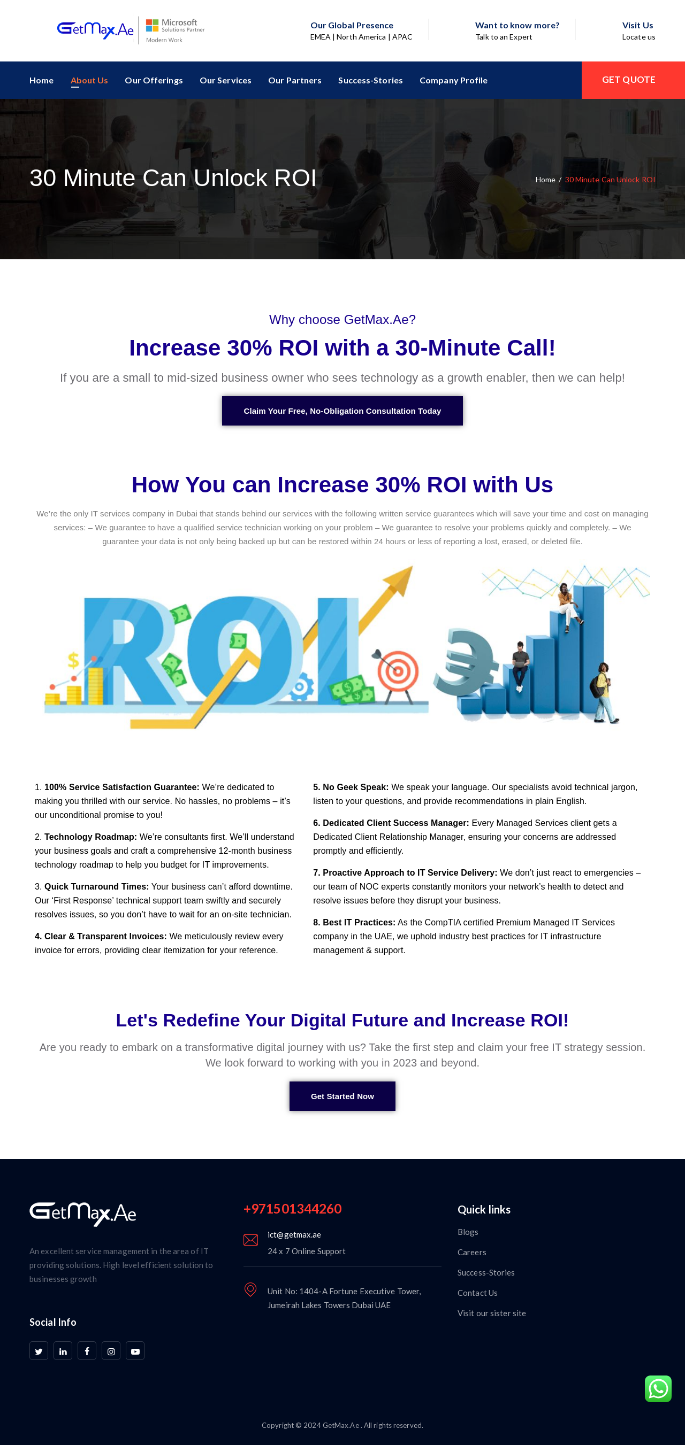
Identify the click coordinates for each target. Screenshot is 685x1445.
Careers (472, 1252)
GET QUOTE (629, 79)
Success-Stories (370, 80)
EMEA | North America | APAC (361, 36)
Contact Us (478, 1292)
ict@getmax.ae (294, 1234)
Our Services (226, 80)
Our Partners (295, 80)
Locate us (639, 36)
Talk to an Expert (503, 36)
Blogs (468, 1232)
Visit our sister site (492, 1313)
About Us (90, 80)
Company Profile (454, 80)
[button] (342, 411)
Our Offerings (153, 80)
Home (41, 80)
